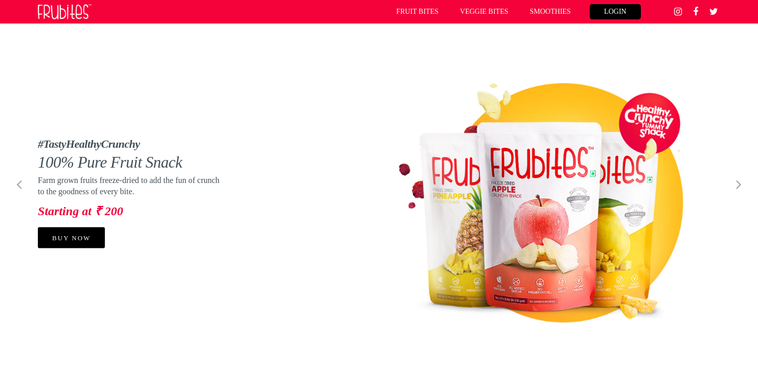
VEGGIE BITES (484, 11)
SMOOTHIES (550, 11)
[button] (19, 184)
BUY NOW (71, 237)
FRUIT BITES (417, 11)
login (615, 11)
